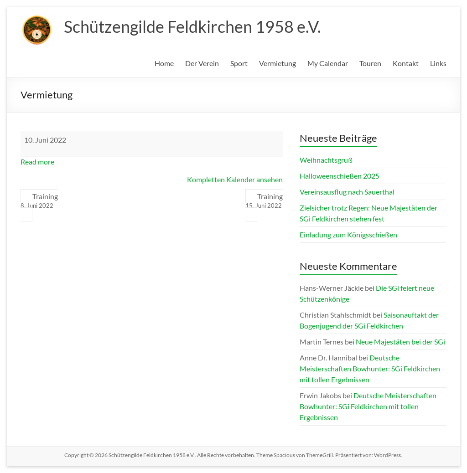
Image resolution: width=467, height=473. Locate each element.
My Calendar (327, 63)
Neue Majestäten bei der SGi (400, 341)
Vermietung (277, 63)
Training (39, 201)
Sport (239, 63)
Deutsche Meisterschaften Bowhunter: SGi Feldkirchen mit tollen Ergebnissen (370, 368)
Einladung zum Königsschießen (348, 234)
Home (164, 63)
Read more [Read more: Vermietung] (37, 161)
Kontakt (406, 63)
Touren (370, 63)
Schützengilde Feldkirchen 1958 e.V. (192, 26)
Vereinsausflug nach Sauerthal (347, 191)
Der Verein (202, 63)
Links (438, 63)
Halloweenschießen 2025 (339, 175)
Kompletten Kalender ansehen (235, 179)
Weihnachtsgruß (326, 159)
